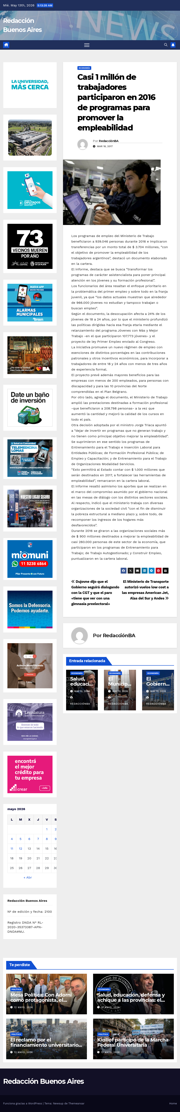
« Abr (28, 877)
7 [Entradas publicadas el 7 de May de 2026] (38, 839)
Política (16, 989)
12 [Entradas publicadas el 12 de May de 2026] (20, 848)
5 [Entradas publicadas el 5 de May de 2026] (20, 839)
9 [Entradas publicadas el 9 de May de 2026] (56, 839)
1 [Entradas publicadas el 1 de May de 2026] (46, 829)
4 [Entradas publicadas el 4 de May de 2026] (12, 839)
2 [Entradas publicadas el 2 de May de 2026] (55, 829)
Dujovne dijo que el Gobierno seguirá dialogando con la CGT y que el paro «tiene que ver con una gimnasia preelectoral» (95, 592)
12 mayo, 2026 (23, 1007)
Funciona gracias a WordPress (23, 1103)
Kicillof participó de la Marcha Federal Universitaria (132, 1042)
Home (173, 1103)
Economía (84, 68)
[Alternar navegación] (87, 45)
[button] (165, 45)
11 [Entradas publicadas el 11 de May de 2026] (12, 848)
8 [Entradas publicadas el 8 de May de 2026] (47, 839)
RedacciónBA (108, 141)
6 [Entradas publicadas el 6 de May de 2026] (29, 839)
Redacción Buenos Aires (43, 1081)
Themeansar (76, 1103)
